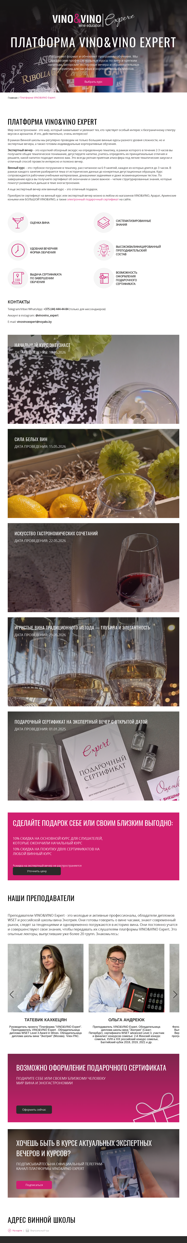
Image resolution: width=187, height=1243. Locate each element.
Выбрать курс (93, 82)
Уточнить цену (37, 871)
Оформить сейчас (34, 1109)
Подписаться (34, 1185)
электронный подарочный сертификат (93, 199)
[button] (11, 994)
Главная (12, 97)
